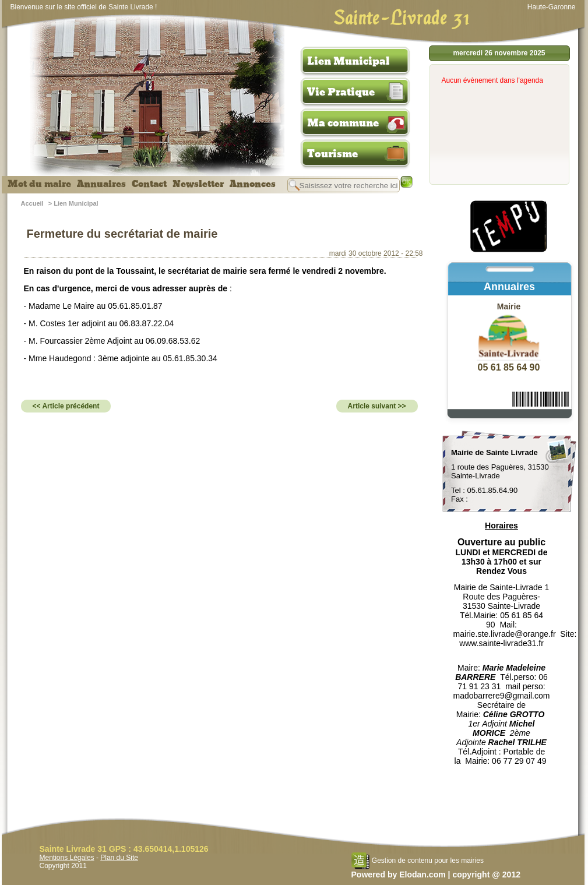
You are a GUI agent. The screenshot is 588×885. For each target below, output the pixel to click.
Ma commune (343, 123)
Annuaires (101, 184)
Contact (149, 184)
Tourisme (332, 154)
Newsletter (198, 184)
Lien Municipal (348, 61)
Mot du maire (39, 184)
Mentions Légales (67, 858)
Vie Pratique (341, 92)
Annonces (253, 184)
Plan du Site (119, 858)
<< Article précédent (66, 406)
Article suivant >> (377, 406)
